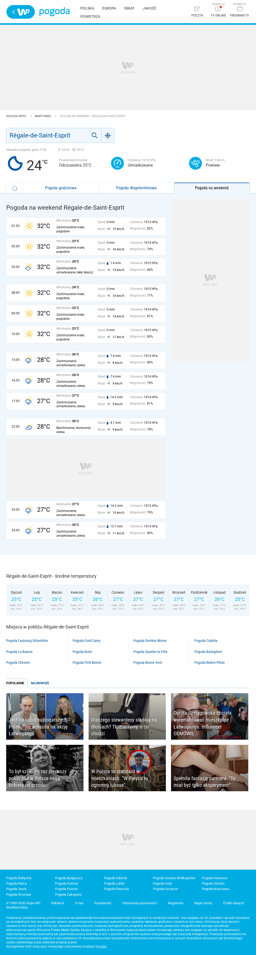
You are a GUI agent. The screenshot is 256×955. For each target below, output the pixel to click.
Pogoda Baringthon (208, 652)
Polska (87, 8)
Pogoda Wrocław (18, 894)
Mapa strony (203, 903)
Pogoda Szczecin (165, 889)
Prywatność (103, 903)
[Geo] (107, 135)
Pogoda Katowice (214, 878)
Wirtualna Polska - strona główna (20, 12)
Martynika (43, 116)
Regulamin (175, 903)
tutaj (103, 946)
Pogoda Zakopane (68, 894)
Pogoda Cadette (206, 641)
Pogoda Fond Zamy (86, 641)
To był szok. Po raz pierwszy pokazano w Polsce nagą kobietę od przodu (37, 778)
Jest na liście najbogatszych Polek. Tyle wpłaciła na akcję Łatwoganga (38, 727)
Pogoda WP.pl (16, 116)
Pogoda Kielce (16, 883)
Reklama (57, 903)
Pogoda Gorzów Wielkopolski (174, 878)
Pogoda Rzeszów (116, 889)
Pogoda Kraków (66, 883)
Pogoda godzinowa (60, 187)
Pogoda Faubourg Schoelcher (27, 641)
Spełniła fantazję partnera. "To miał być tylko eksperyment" (204, 781)
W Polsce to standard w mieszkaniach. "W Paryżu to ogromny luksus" (119, 778)
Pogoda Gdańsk (115, 878)
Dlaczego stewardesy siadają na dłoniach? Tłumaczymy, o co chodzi (124, 727)
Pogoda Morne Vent (147, 662)
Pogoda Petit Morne (87, 662)
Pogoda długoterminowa (136, 187)
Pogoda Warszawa (215, 889)
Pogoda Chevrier (18, 662)
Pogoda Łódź (162, 883)
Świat (129, 8)
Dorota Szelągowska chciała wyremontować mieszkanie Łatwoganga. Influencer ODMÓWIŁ (203, 723)
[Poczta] (197, 12)
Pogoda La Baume (19, 652)
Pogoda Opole (16, 889)
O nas (79, 903)
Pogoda (54, 11)
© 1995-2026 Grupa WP (23, 903)
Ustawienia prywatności (139, 903)
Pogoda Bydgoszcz (69, 878)
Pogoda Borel (82, 652)
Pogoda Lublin (114, 883)
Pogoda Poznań (66, 889)
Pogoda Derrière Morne (150, 641)
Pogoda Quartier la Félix (150, 652)
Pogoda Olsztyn (213, 883)
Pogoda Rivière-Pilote (209, 662)
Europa (109, 8)
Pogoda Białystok (19, 878)
